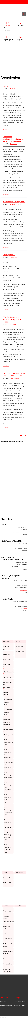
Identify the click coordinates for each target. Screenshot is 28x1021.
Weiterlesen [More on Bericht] (6, 129)
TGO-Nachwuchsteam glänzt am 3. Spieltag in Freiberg (12, 319)
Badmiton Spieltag (15, 204)
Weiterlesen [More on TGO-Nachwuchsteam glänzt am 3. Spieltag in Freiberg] (6, 366)
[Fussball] (20, 625)
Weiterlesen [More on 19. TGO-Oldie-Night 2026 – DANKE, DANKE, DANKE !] (6, 427)
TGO (11, 378)
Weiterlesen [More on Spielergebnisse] (6, 309)
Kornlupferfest (23, 590)
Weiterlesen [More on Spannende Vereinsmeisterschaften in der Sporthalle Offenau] (6, 194)
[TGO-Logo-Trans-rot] (4, 4)
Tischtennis (13, 144)
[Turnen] (8, 889)
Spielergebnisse (9, 255)
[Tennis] (8, 856)
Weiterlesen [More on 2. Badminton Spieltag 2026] (6, 247)
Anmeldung (24, 608)
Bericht (5, 86)
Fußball (12, 89)
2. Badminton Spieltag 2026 (14, 202)
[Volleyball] (20, 889)
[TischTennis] (20, 856)
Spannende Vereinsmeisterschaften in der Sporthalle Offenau (13, 139)
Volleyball (13, 324)
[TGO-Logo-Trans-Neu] (7, 978)
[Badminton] (8, 625)
